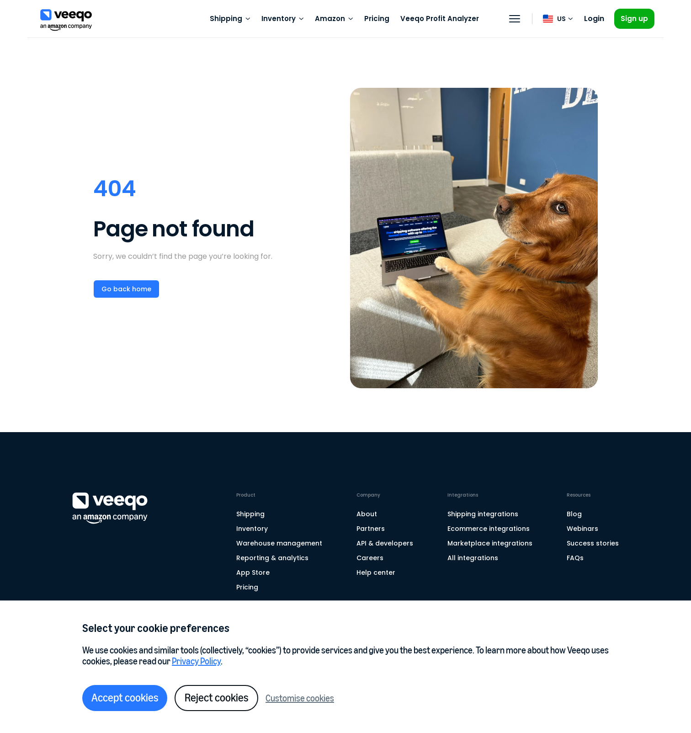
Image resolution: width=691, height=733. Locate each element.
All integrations (472, 557)
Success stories (593, 543)
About (366, 514)
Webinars (582, 528)
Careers (369, 557)
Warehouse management (279, 543)
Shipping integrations (482, 514)
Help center (375, 572)
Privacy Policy (196, 661)
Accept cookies (124, 697)
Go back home (126, 289)
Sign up (634, 18)
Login (594, 18)
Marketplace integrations (489, 543)
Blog (574, 514)
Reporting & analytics (272, 557)
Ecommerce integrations (488, 528)
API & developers (384, 543)
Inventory (252, 528)
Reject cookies (216, 697)
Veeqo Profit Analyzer (439, 18)
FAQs (575, 557)
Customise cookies (300, 698)
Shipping (250, 514)
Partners (370, 528)
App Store (253, 572)
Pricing (376, 18)
